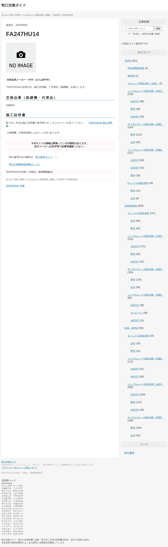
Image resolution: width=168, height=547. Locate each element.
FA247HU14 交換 (15, 186)
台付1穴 (134, 101)
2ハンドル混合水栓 (138, 183)
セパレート (136, 313)
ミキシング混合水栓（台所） (143, 83)
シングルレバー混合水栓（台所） (146, 91)
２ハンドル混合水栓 (138, 213)
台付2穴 (134, 116)
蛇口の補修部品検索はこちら (24, 164)
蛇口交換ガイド (14, 5)
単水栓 (131, 76)
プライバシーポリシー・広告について (19, 467)
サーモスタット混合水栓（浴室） (146, 124)
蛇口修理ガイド (44, 157)
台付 (132, 142)
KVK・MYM (130, 328)
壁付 (132, 109)
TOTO (127, 61)
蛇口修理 (129, 453)
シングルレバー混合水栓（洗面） (146, 150)
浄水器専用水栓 (136, 68)
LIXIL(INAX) (130, 206)
